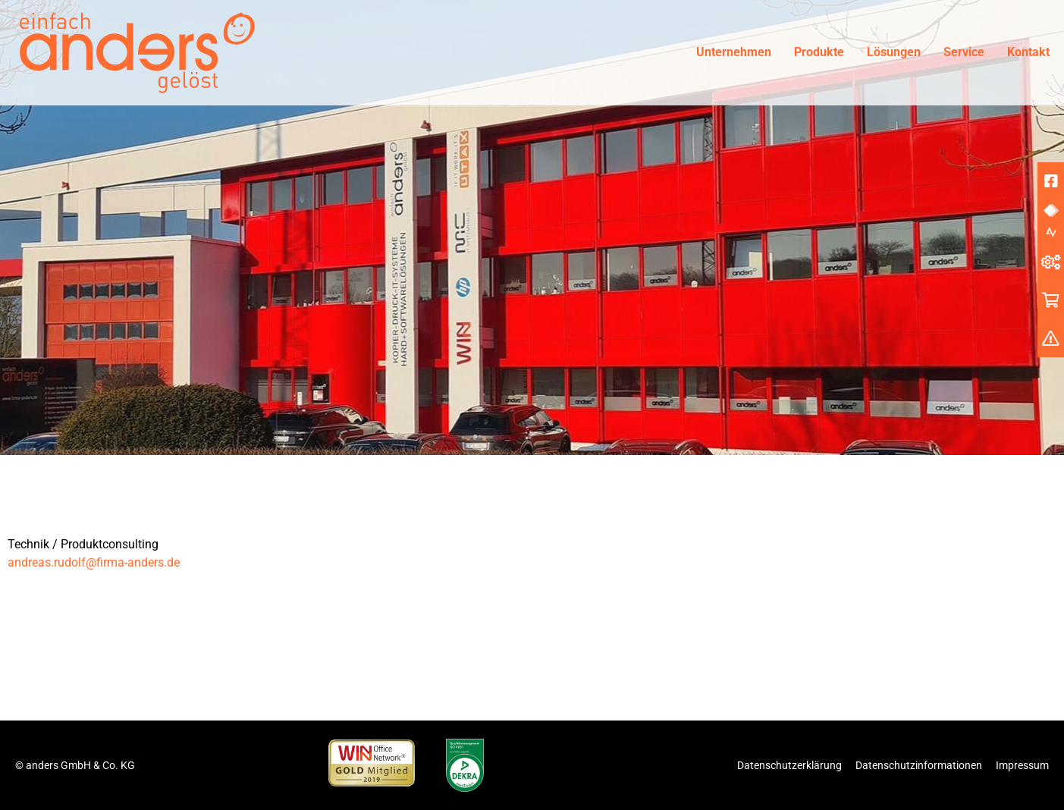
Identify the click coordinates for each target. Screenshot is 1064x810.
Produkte (819, 52)
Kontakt (1028, 52)
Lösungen (894, 52)
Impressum (1022, 765)
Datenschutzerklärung (789, 765)
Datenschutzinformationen (918, 765)
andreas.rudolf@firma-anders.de (94, 562)
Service (963, 52)
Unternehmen (733, 52)
